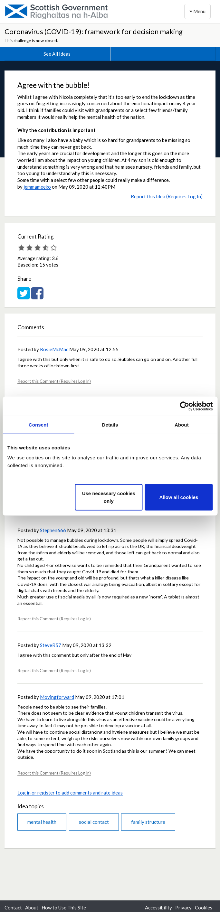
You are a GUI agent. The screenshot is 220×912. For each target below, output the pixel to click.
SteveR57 (50, 645)
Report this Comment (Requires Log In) (54, 381)
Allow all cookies (178, 497)
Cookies (203, 907)
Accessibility (158, 907)
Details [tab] (110, 424)
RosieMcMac (54, 349)
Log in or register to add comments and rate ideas (70, 792)
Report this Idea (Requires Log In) (167, 196)
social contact (94, 822)
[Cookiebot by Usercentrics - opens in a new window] (184, 406)
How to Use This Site (64, 907)
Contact (13, 907)
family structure (148, 822)
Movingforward (57, 697)
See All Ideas (57, 54)
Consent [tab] (38, 424)
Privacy (183, 907)
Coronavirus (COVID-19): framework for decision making (94, 31)
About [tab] (182, 424)
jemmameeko (37, 187)
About (31, 907)
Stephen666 (53, 530)
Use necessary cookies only (108, 497)
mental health (41, 822)
